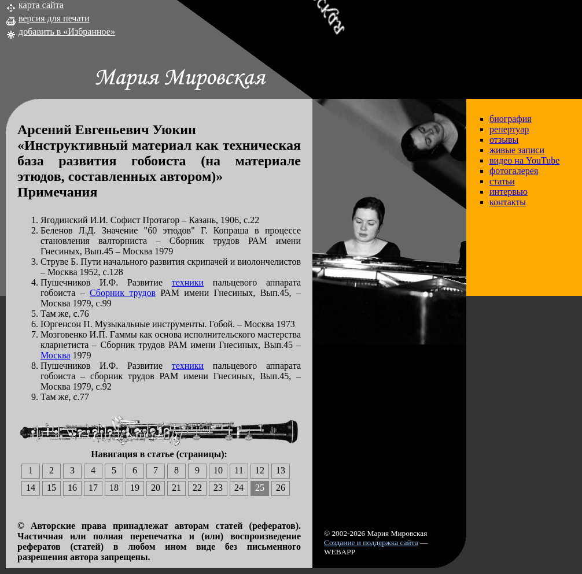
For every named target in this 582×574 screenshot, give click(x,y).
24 (239, 487)
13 (280, 470)
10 (218, 470)
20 (155, 487)
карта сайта (41, 5)
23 (218, 487)
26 (280, 487)
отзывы (503, 140)
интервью (508, 192)
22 (197, 487)
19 (134, 487)
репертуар (509, 129)
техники (188, 282)
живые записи (516, 150)
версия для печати (54, 18)
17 (93, 487)
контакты (507, 202)
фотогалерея (513, 171)
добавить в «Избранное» (67, 31)
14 (30, 487)
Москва (55, 355)
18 (114, 487)
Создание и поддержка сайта (371, 542)
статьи (502, 181)
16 (72, 487)
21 (176, 487)
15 (51, 487)
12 (259, 470)
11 (238, 470)
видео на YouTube (524, 160)
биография (510, 119)
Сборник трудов (123, 293)
